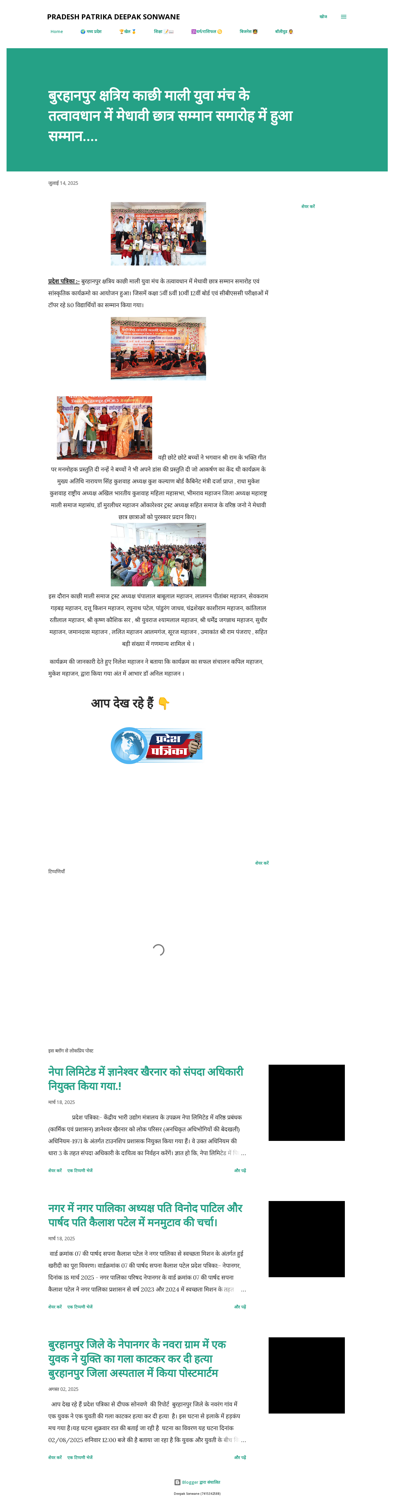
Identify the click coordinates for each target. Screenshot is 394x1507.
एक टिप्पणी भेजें (79, 1170)
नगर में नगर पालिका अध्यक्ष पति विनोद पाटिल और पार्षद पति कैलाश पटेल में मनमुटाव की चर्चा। (145, 1215)
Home (53, 31)
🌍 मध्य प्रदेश (87, 31)
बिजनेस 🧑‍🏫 (245, 31)
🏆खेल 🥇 (124, 31)
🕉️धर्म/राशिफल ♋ (203, 31)
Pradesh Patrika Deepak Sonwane (113, 16)
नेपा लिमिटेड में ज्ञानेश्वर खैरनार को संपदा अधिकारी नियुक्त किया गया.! (145, 1078)
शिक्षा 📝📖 (160, 31)
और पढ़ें (240, 1170)
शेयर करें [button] (308, 206)
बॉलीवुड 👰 (281, 31)
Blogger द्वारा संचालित (197, 1482)
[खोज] (323, 16)
